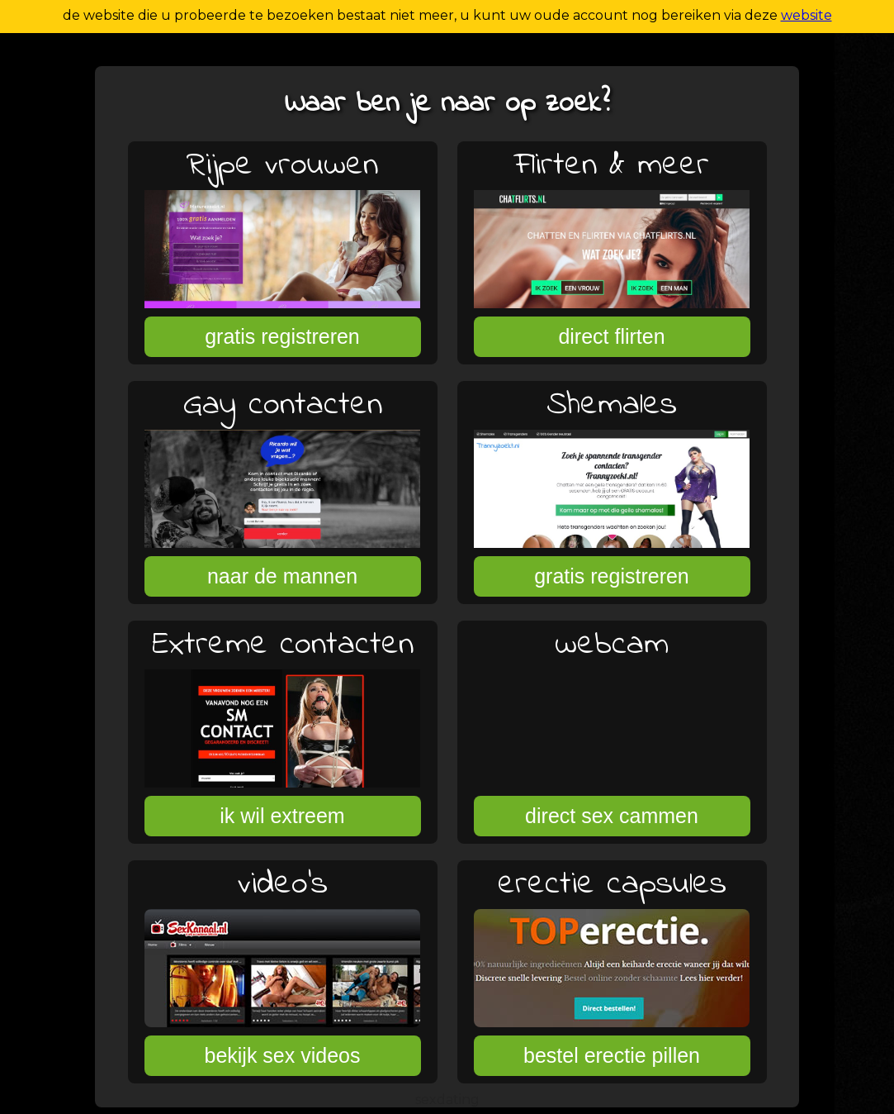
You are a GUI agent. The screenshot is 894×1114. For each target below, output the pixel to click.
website (806, 15)
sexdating (447, 1099)
